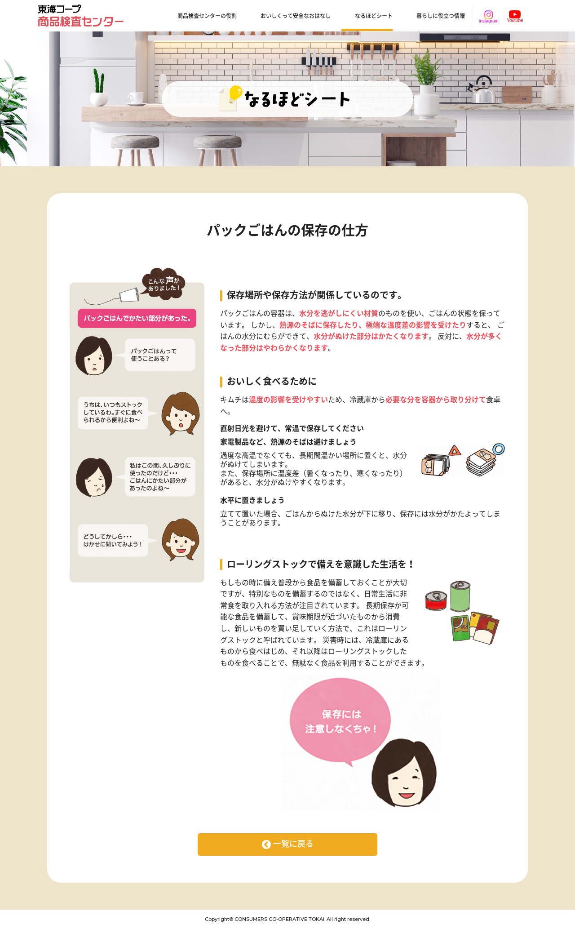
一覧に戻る (293, 844)
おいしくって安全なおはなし (296, 16)
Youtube (515, 16)
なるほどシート (374, 16)
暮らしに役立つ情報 (440, 16)
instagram (489, 16)
